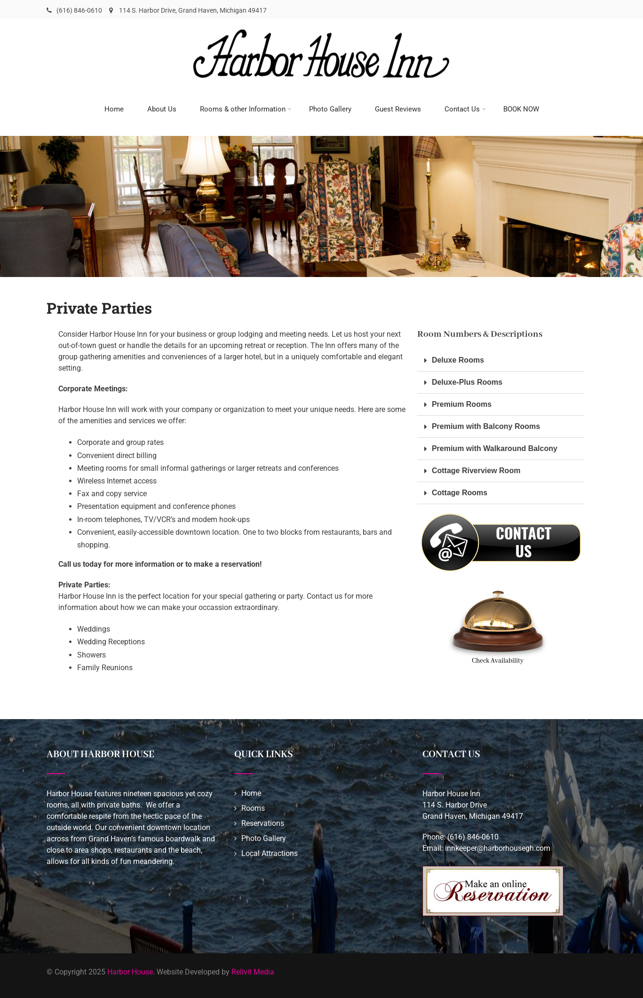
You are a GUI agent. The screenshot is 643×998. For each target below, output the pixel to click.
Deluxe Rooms (458, 358)
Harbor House (130, 969)
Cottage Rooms (459, 490)
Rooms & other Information (246, 107)
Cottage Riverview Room (476, 468)
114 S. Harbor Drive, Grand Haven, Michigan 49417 (188, 10)
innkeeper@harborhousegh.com (497, 845)
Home (114, 107)
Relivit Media (252, 969)
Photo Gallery (330, 107)
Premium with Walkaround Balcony (494, 446)
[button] (501, 358)
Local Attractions (269, 851)
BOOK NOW (521, 107)
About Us (161, 107)
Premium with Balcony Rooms (486, 424)
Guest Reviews (398, 107)
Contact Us (465, 107)
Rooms (253, 805)
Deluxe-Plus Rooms (467, 380)
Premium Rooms (462, 402)
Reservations (262, 820)
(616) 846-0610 (79, 10)
